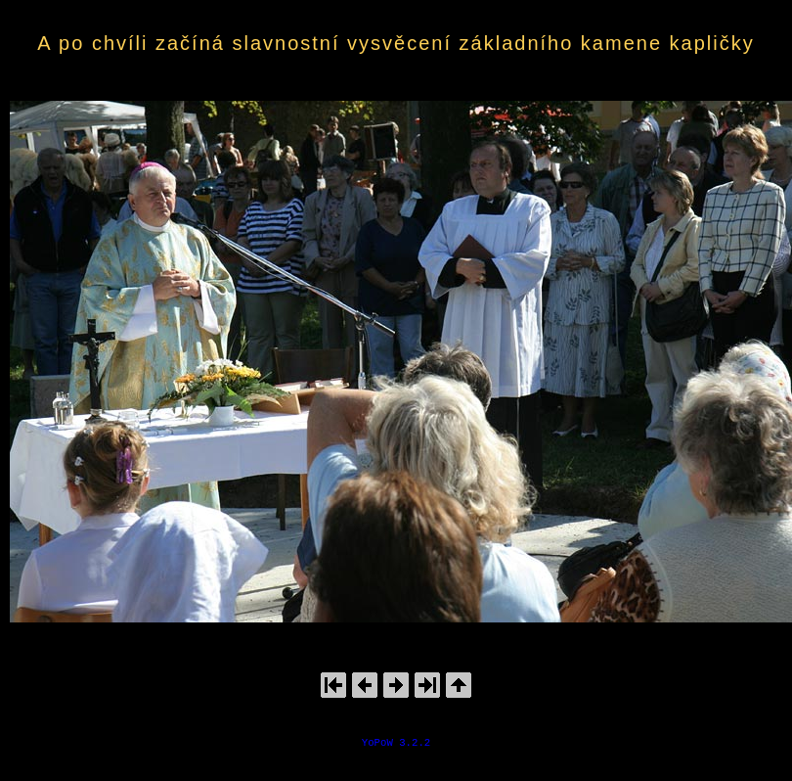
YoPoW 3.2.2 (396, 743)
